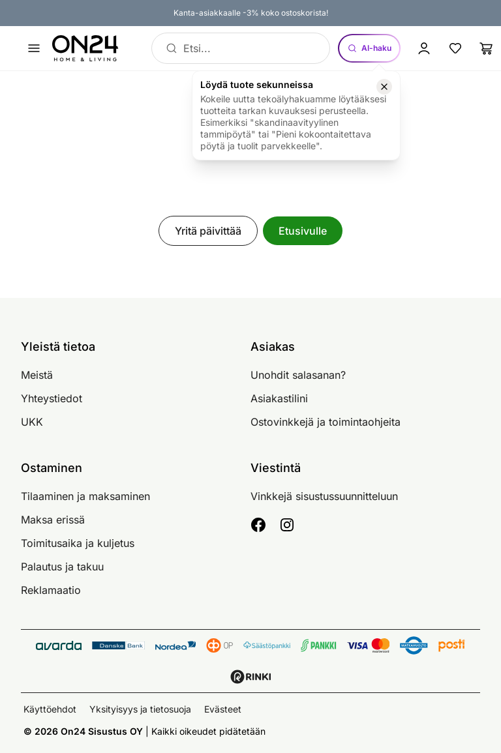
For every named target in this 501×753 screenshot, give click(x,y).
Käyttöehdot (49, 709)
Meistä (37, 374)
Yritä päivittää (208, 230)
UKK (32, 421)
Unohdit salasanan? (298, 374)
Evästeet (222, 709)
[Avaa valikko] (34, 48)
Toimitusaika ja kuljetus (77, 543)
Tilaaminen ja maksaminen (85, 496)
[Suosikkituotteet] (455, 48)
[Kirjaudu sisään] (424, 48)
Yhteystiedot (51, 398)
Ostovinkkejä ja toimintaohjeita (325, 421)
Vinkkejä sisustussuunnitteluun (324, 496)
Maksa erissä (53, 519)
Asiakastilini (279, 398)
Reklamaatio (51, 590)
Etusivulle (303, 230)
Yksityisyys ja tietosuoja (140, 709)
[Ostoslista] (487, 48)
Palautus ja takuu (62, 566)
